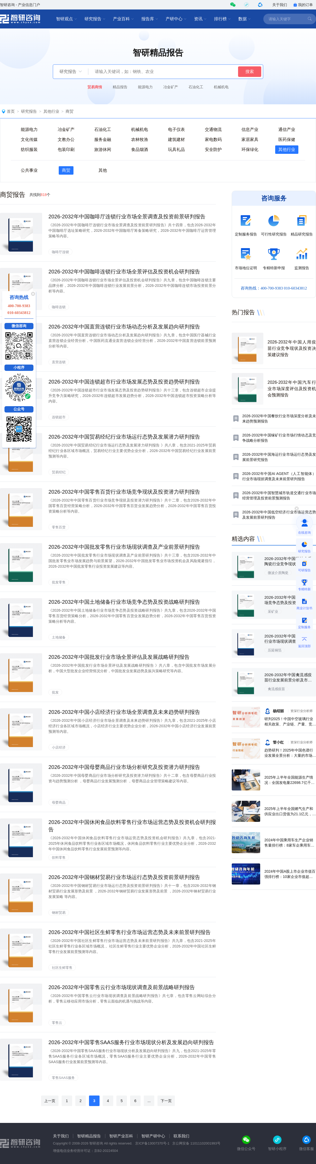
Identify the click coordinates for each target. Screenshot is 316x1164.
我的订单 (303, 4)
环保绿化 (249, 149)
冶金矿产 (170, 87)
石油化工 (196, 87)
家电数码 (213, 139)
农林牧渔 (139, 139)
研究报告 (95, 19)
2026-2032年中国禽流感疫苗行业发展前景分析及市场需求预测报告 (288, 679)
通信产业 (286, 129)
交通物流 (213, 129)
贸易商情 (94, 87)
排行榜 (222, 19)
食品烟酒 (139, 149)
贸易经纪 (59, 472)
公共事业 (29, 170)
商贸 (69, 111)
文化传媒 (29, 139)
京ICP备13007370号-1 (152, 1143)
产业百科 (123, 19)
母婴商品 (59, 802)
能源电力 (145, 87)
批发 (55, 692)
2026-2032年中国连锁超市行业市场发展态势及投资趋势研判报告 (124, 382)
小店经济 (59, 747)
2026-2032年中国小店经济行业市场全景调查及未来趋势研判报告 (124, 712)
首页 (11, 111)
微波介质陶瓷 (278, 573)
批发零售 (59, 582)
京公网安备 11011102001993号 (196, 1143)
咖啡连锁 (59, 307)
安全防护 (213, 149)
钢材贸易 (59, 913)
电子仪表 (176, 129)
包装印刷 (66, 149)
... (149, 1101)
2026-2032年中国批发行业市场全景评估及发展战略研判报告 (119, 657)
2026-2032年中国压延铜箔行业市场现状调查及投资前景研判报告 (288, 641)
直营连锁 (59, 362)
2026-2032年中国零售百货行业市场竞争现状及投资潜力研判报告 (124, 492)
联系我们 (181, 1136)
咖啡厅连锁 (60, 252)
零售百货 (59, 527)
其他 (102, 170)
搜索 (249, 71)
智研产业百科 (121, 1136)
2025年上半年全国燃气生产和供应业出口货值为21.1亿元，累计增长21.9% (290, 814)
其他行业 (51, 111)
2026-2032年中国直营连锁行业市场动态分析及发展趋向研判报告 (124, 327)
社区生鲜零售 (62, 968)
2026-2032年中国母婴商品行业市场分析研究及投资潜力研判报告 (124, 767)
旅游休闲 (102, 149)
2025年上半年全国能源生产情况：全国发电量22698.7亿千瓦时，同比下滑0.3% (289, 782)
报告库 (149, 19)
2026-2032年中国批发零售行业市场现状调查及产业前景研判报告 (124, 547)
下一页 (166, 1101)
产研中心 (176, 19)
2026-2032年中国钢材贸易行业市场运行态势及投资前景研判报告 (124, 877)
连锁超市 (59, 417)
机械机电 (221, 87)
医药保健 (286, 139)
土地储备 (59, 637)
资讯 (200, 19)
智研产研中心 (153, 1136)
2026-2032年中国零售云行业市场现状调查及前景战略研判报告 (121, 987)
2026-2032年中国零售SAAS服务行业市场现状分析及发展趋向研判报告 (131, 1042)
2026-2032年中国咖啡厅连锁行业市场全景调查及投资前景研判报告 (126, 216)
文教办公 (66, 139)
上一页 (49, 1101)
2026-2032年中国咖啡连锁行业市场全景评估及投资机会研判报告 (124, 271)
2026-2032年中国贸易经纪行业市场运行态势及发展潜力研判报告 (124, 437)
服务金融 (102, 139)
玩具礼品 (176, 149)
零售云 (57, 1023)
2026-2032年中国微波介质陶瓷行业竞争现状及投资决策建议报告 (288, 563)
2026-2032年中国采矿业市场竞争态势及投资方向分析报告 (288, 602)
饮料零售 (59, 858)
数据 (244, 19)
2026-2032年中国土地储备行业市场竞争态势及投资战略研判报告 (124, 602)
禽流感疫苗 (276, 689)
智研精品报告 (89, 1136)
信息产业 (249, 129)
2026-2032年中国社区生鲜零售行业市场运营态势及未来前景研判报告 (129, 932)
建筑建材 (176, 139)
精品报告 (120, 87)
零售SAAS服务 (63, 1078)
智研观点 (66, 19)
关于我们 (279, 5)
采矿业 (273, 611)
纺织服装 (29, 149)
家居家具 (249, 139)
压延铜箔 (275, 650)
